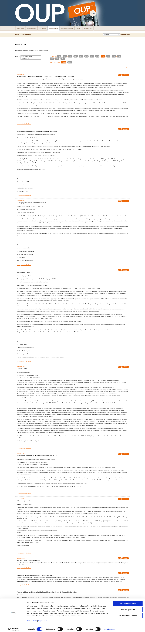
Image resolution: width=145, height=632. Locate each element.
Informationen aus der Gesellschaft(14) (26, 57)
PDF (119, 74)
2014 (51, 58)
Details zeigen (109, 628)
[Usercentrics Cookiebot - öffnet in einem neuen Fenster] (13, 628)
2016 (113, 56)
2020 (92, 56)
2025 (64, 56)
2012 (62, 58)
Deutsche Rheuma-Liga (24, 368)
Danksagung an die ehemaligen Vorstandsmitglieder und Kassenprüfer (37, 131)
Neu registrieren (26, 34)
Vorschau (125, 74)
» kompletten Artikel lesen (24, 124)
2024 (70, 56)
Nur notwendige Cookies (128, 614)
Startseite (20, 28)
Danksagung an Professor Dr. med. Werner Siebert (31, 203)
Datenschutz (32, 619)
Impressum (42, 619)
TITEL (69, 62)
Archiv (78, 28)
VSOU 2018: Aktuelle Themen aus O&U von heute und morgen (35, 575)
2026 (59, 56)
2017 (108, 56)
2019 (97, 56)
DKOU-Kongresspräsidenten (25, 501)
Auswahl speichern (128, 608)
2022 (81, 56)
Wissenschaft (31, 28)
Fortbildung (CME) (67, 28)
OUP (18, 13)
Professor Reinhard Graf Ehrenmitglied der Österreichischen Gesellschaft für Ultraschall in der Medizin (47, 592)
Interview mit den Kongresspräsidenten (28, 560)
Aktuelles (42, 28)
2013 (57, 58)
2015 (119, 56)
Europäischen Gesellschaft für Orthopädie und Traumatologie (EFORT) (37, 455)
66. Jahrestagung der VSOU (25, 272)
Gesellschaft (53, 28)
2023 (75, 56)
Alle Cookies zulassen (128, 602)
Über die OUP (88, 28)
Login (17, 34)
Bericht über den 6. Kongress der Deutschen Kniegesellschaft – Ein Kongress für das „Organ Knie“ (45, 76)
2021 (86, 56)
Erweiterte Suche (125, 34)
